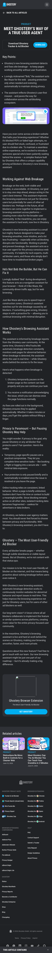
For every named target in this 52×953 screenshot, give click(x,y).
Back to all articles (15, 12)
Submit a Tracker (33, 843)
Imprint (35, 938)
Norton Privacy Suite (9, 850)
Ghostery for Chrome (36, 796)
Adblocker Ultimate (8, 845)
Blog (3, 912)
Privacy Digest (8, 811)
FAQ (29, 832)
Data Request (32, 848)
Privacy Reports (7, 892)
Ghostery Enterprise (8, 902)
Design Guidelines (34, 853)
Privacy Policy (26, 938)
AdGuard (5, 835)
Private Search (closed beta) (13, 801)
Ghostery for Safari (35, 806)
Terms (17, 938)
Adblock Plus (6, 840)
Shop (4, 907)
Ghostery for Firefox (36, 801)
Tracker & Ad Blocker (10, 796)
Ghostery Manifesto (9, 886)
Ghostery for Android (36, 822)
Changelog (6, 917)
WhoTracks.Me (8, 806)
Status (4, 881)
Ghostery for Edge (35, 816)
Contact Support (33, 838)
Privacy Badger (7, 860)
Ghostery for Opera (35, 811)
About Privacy (32, 858)
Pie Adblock (6, 855)
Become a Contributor (9, 897)
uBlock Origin (6, 865)
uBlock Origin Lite (8, 870)
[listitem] (14, 752)
